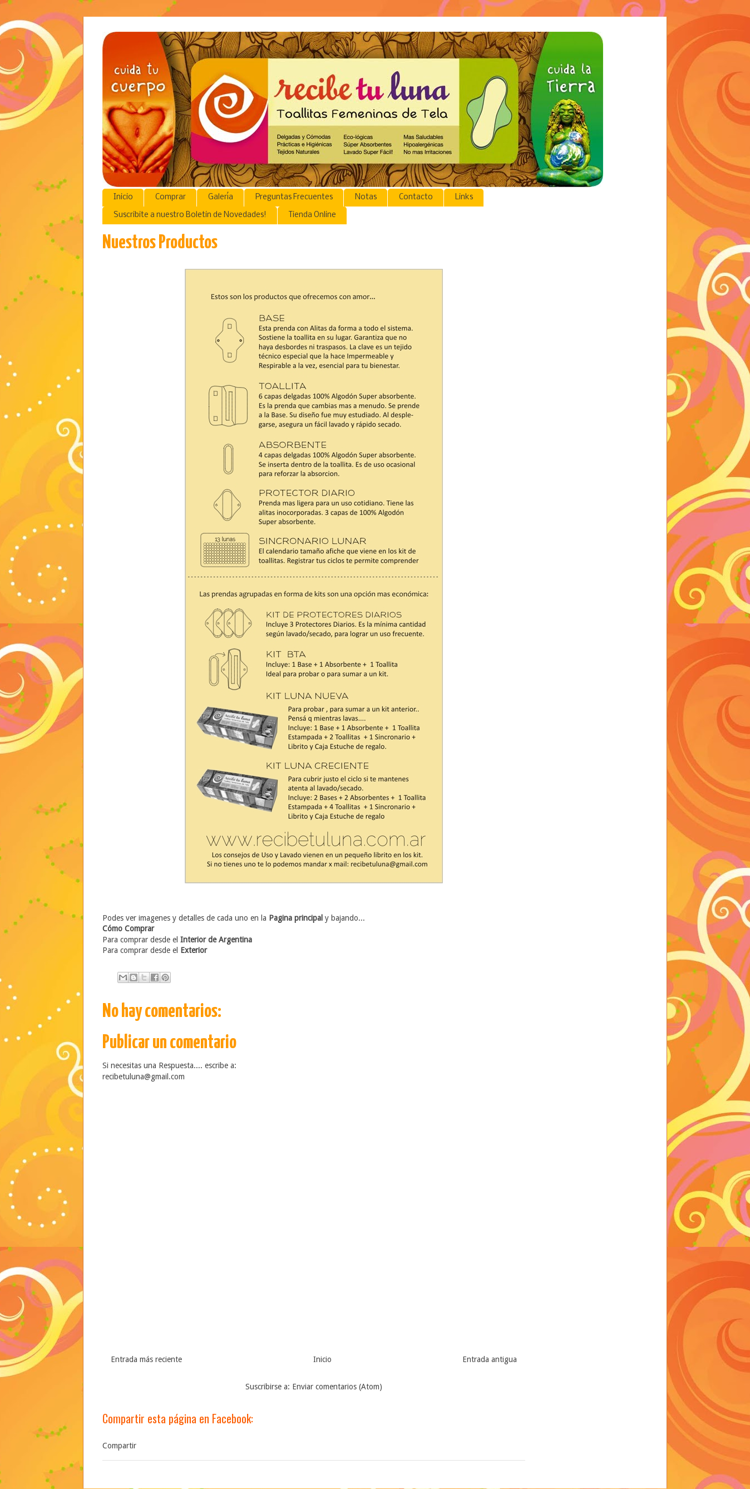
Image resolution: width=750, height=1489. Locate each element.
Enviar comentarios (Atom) (337, 1386)
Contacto (416, 197)
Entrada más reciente (146, 1359)
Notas (366, 197)
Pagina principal (296, 917)
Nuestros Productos (160, 243)
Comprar (170, 197)
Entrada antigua (489, 1359)
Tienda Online (312, 215)
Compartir (119, 1445)
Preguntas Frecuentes (294, 197)
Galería (220, 197)
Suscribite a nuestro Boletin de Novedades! (190, 215)
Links (464, 197)
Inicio (123, 197)
